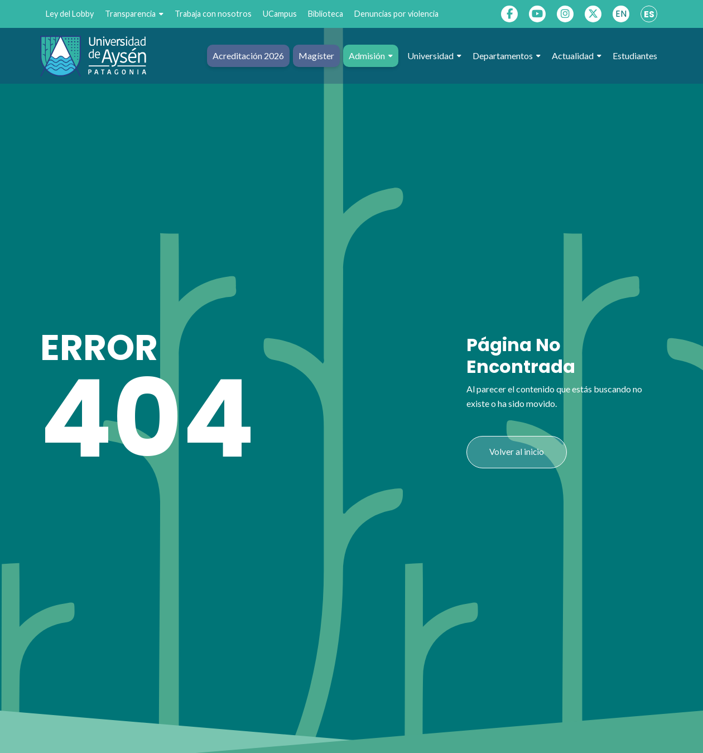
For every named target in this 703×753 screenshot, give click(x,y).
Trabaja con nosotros (213, 13)
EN (621, 13)
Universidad (434, 56)
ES (649, 14)
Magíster (316, 55)
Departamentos (507, 56)
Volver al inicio (516, 452)
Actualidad (576, 56)
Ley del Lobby (70, 13)
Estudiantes (635, 55)
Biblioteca (325, 13)
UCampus (280, 13)
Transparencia (134, 14)
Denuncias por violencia (396, 13)
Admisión (371, 56)
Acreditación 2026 (248, 55)
